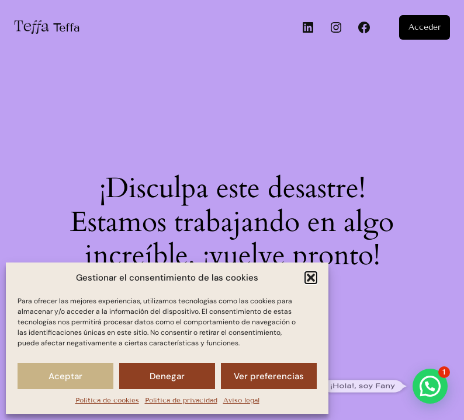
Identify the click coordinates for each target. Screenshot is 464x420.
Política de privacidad (181, 400)
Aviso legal (241, 400)
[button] (311, 278)
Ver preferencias (269, 376)
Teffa (66, 27)
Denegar (167, 376)
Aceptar (65, 376)
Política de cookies (107, 400)
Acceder (424, 27)
